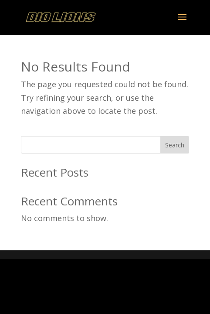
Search (174, 145)
